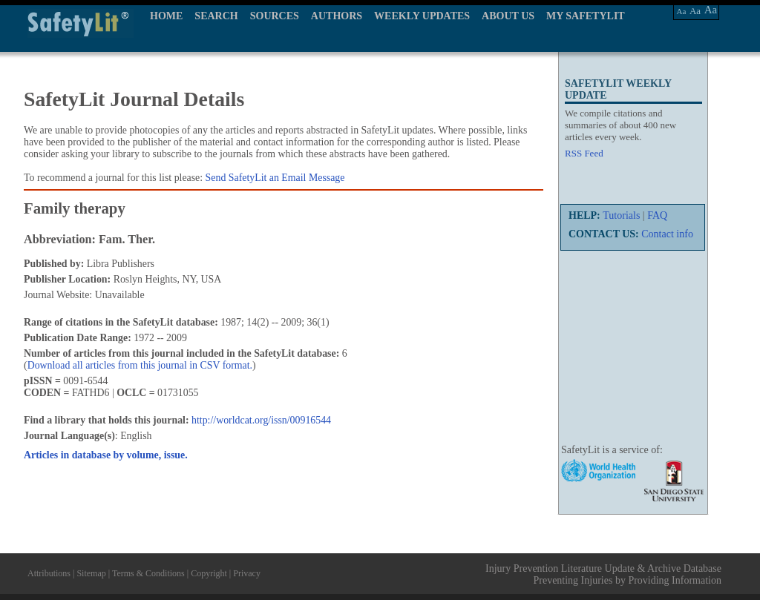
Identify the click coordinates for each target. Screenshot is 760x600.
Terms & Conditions (148, 573)
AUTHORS (336, 16)
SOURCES (274, 16)
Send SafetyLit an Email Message (275, 177)
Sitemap (90, 573)
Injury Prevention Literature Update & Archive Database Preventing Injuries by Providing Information (603, 574)
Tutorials (621, 215)
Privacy (247, 573)
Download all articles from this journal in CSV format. (139, 365)
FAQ (657, 215)
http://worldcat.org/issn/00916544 (261, 420)
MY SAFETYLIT (585, 16)
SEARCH (216, 16)
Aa (682, 11)
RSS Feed (584, 153)
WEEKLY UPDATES (422, 16)
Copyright (209, 573)
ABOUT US (508, 16)
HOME (166, 16)
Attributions (49, 573)
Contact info (667, 234)
